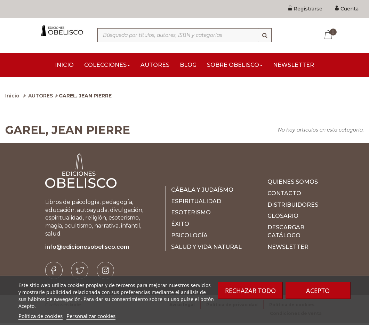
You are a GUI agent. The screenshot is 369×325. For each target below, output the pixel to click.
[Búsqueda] (265, 35)
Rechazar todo (250, 290)
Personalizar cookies (90, 315)
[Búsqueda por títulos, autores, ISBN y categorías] (184, 35)
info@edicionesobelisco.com (87, 249)
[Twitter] (79, 272)
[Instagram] (105, 272)
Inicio (12, 98)
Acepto (318, 290)
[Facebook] (54, 272)
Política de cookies (40, 315)
